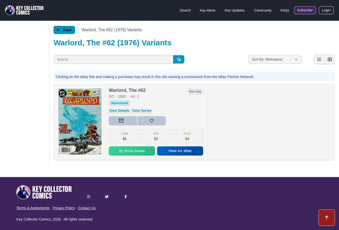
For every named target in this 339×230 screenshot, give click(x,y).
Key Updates (234, 10)
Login (326, 10)
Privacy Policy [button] (64, 208)
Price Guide (132, 151)
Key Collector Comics (33, 219)
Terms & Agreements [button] (33, 208)
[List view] (319, 59)
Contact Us (87, 208)
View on (180, 151)
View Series (142, 110)
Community (263, 10)
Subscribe (305, 10)
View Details (119, 110)
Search (185, 10)
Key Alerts (208, 10)
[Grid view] (329, 59)
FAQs (284, 10)
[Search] (178, 59)
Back (64, 30)
